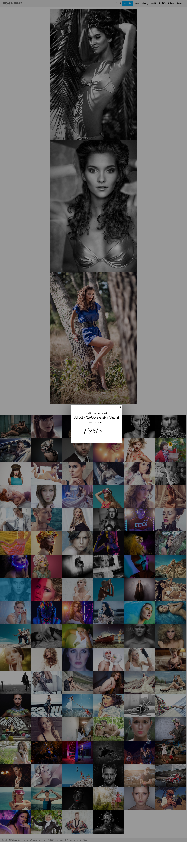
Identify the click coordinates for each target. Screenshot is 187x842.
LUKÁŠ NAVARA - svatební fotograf (96, 417)
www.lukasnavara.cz (96, 422)
